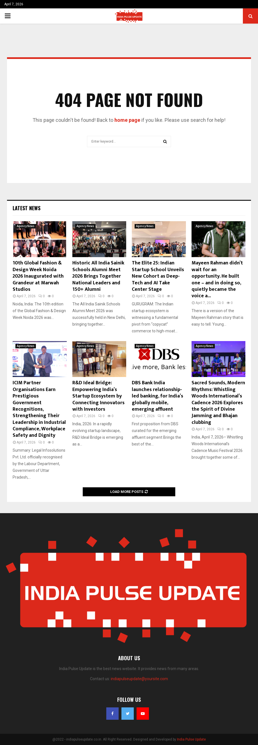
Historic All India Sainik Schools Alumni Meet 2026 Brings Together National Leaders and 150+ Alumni (98, 276)
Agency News (25, 226)
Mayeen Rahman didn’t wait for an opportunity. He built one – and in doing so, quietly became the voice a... (217, 279)
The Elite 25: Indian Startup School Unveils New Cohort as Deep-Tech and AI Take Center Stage (158, 276)
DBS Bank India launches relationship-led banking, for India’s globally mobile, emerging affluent (157, 396)
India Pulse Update (191, 739)
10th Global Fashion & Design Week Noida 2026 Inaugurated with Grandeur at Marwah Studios (38, 276)
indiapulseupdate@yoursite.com (139, 679)
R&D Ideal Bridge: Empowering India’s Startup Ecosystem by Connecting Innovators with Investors (98, 396)
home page (127, 120)
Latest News (26, 208)
